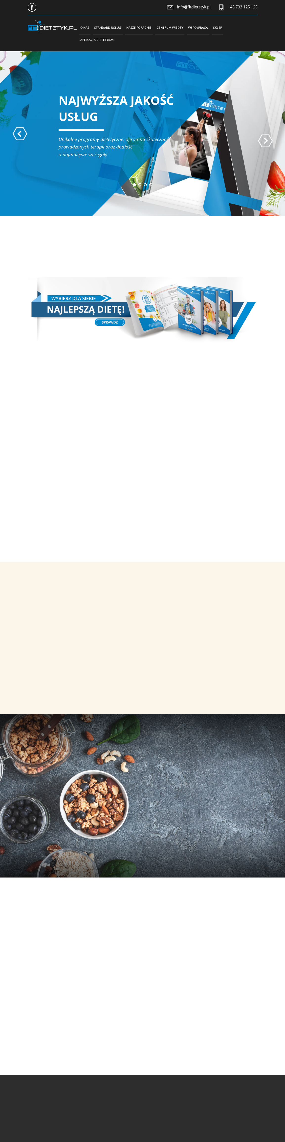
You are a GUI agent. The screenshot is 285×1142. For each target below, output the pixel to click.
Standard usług (113, 27)
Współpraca (215, 27)
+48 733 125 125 (243, 7)
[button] (134, 186)
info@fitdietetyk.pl (194, 7)
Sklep (237, 27)
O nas (86, 27)
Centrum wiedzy (183, 27)
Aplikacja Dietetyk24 (99, 40)
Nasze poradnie (148, 27)
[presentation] (19, 135)
